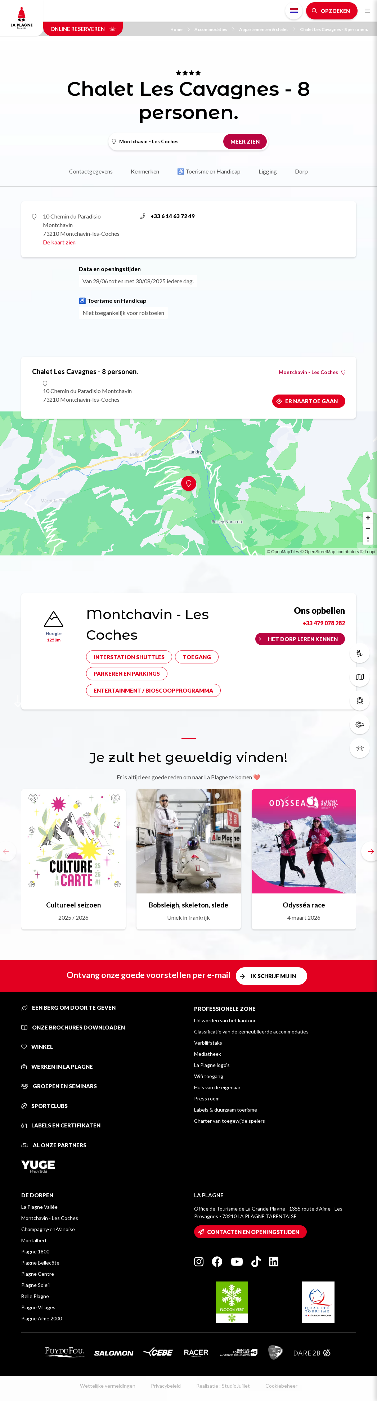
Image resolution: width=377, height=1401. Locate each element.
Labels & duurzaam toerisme (225, 1110)
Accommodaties (214, 29)
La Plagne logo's (212, 1065)
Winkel (37, 1047)
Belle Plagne (35, 1296)
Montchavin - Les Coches (312, 372)
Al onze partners (53, 1145)
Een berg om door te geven (68, 1007)
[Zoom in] (368, 517)
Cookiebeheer (281, 1386)
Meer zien (245, 141)
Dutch (294, 10)
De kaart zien (59, 242)
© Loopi (367, 551)
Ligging (268, 171)
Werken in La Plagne (57, 1066)
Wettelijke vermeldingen (107, 1386)
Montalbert (34, 1240)
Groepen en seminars (59, 1086)
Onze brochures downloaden (73, 1027)
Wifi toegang (208, 1076)
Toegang (197, 657)
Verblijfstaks (208, 1043)
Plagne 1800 (35, 1251)
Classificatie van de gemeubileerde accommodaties (251, 1031)
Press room (207, 1098)
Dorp (301, 171)
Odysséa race (304, 905)
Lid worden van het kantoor (225, 1020)
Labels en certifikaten (60, 1125)
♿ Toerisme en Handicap (209, 171)
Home (180, 29)
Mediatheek (207, 1054)
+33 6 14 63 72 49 (167, 216)
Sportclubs (44, 1106)
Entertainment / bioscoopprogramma (153, 690)
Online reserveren (83, 29)
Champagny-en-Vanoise (48, 1229)
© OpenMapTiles (283, 551)
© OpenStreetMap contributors (329, 551)
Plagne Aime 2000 (41, 1318)
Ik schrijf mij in (273, 976)
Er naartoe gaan (311, 401)
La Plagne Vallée (39, 1207)
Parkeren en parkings (127, 673)
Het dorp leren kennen (303, 639)
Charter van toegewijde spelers (229, 1121)
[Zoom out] (368, 528)
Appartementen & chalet (267, 29)
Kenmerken (145, 171)
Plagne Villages (38, 1307)
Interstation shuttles (129, 657)
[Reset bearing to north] (368, 539)
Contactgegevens (91, 171)
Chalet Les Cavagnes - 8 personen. (334, 29)
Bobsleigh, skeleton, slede (188, 905)
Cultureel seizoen (73, 905)
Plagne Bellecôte (40, 1263)
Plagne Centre (37, 1274)
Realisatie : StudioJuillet (223, 1386)
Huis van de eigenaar (217, 1087)
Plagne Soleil (35, 1285)
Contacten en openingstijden (253, 1232)
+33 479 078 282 (323, 623)
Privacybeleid (166, 1386)
